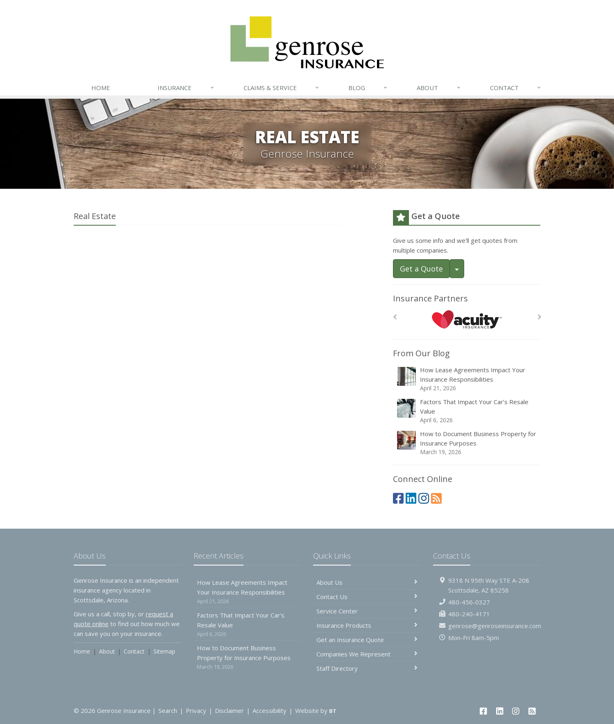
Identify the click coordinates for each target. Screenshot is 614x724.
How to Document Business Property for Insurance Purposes (467, 443)
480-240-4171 (469, 614)
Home (100, 88)
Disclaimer (229, 710)
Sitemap (164, 651)
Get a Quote (421, 269)
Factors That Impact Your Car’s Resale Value (467, 411)
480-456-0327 (469, 602)
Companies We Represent (367, 654)
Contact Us (367, 597)
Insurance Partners (430, 298)
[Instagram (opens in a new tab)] (423, 498)
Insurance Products (367, 625)
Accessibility (270, 710)
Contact (516, 87)
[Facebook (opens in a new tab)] (398, 498)
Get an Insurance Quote (367, 640)
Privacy (196, 710)
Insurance (186, 87)
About (439, 87)
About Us (367, 582)
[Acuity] (466, 319)
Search (167, 710)
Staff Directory (367, 668)
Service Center (367, 611)
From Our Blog (421, 353)
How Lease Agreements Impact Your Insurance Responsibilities (467, 379)
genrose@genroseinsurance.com (494, 626)
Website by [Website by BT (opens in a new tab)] (315, 710)
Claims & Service (282, 87)
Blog (368, 87)
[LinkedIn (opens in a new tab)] (411, 498)
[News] (436, 498)
